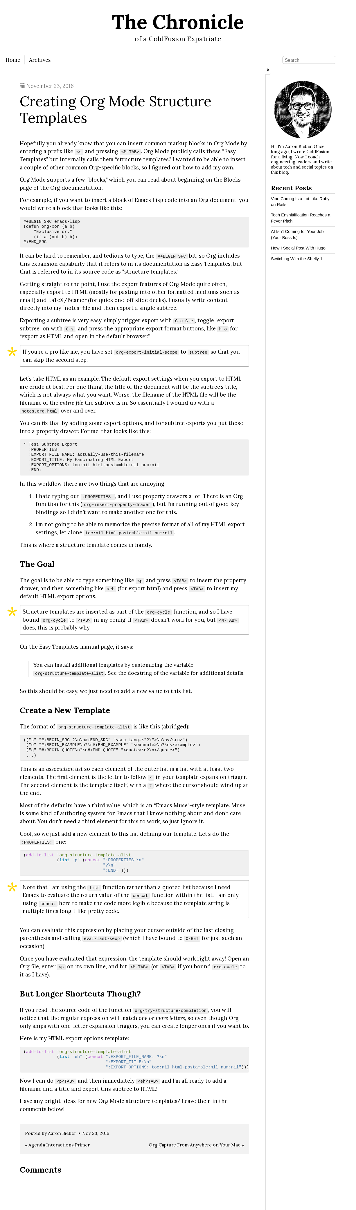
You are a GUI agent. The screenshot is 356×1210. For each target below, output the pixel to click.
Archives (40, 60)
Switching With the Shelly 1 (296, 258)
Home (13, 60)
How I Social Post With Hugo (298, 248)
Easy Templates (211, 263)
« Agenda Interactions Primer (57, 1145)
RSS (347, 60)
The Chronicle (178, 22)
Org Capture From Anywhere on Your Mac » (196, 1145)
